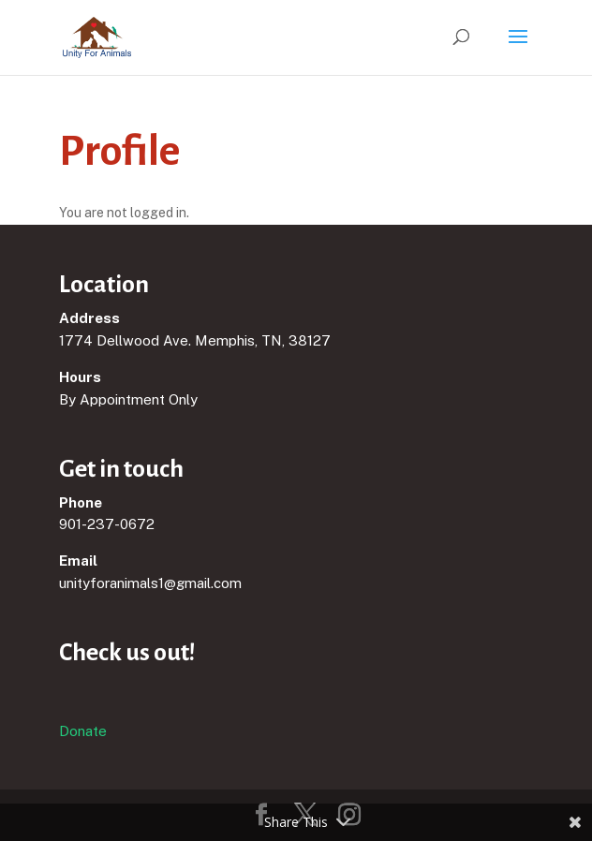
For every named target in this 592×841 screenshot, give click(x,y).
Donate (83, 731)
